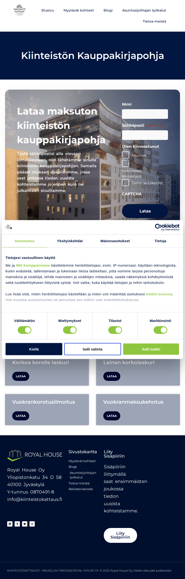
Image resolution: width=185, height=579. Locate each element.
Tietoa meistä (154, 21)
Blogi (108, 10)
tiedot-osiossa (159, 294)
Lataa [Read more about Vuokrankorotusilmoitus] (21, 416)
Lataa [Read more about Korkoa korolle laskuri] (21, 376)
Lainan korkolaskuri (129, 362)
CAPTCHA (132, 194)
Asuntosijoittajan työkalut (144, 10)
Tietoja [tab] (160, 241)
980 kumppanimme (33, 265)
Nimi (127, 104)
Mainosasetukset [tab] (115, 241)
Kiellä (34, 349)
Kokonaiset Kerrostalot (132, 173)
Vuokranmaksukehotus (133, 402)
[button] (121, 535)
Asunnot (138, 155)
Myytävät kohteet (79, 10)
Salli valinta (93, 349)
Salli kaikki (151, 349)
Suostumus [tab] (25, 241)
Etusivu (47, 10)
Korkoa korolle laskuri (40, 362)
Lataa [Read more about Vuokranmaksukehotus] (112, 416)
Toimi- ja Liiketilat (147, 183)
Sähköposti (143, 125)
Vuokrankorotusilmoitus (43, 402)
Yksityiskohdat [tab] (70, 241)
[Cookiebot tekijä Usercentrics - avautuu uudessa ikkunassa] (158, 227)
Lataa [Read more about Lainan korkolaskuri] (112, 376)
